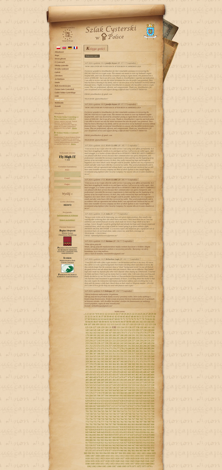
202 (106, 338)
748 (129, 416)
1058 (137, 463)
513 (125, 382)
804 (137, 424)
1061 (152, 463)
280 (129, 348)
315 (125, 353)
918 (91, 442)
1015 (132, 456)
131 (110, 327)
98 (127, 322)
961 (118, 448)
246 (137, 343)
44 (121, 316)
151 (118, 330)
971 (87, 450)
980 (121, 450)
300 (137, 351)
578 (98, 393)
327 (102, 356)
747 (125, 416)
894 (137, 437)
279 (125, 348)
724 (106, 414)
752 (145, 416)
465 (148, 374)
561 (102, 390)
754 (152, 416)
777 (102, 422)
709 (118, 411)
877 (141, 435)
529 (118, 385)
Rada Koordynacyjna (63, 86)
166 (106, 332)
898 (152, 437)
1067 (114, 466)
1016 (137, 456)
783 (125, 422)
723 (102, 414)
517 (141, 382)
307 (95, 353)
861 (148, 432)
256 (106, 346)
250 (152, 343)
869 (110, 435)
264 (137, 346)
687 (102, 408)
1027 (122, 458)
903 (102, 440)
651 (102, 403)
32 (88, 316)
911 (133, 440)
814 (106, 427)
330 (114, 356)
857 (133, 432)
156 (137, 330)
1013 (122, 456)
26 (144, 314)
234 (91, 343)
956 (98, 448)
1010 (107, 456)
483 (148, 377)
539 (87, 387)
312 (114, 353)
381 (102, 364)
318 (137, 353)
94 (116, 322)
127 (94, 327)
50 (137, 316)
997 (116, 453)
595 (95, 395)
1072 (139, 466)
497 (133, 380)
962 (121, 448)
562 (106, 390)
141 (149, 327)
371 (133, 361)
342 (91, 359)
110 (101, 324)
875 (133, 435)
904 (106, 440)
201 (102, 338)
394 (152, 364)
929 (133, 442)
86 (95, 322)
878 (145, 435)
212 (145, 338)
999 (124, 453)
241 (118, 343)
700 (152, 408)
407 (133, 367)
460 (129, 374)
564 (114, 390)
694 (129, 408)
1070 (129, 466)
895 (141, 437)
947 (133, 445)
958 (106, 448)
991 (93, 453)
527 (110, 385)
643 (141, 401)
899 (87, 440)
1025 (112, 458)
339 (148, 356)
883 (95, 437)
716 (145, 411)
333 (125, 356)
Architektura (59, 79)
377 (87, 364)
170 (121, 332)
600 (114, 395)
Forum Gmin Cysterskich (64, 89)
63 (102, 319)
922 (106, 442)
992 (97, 453)
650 (98, 403)
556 (152, 387)
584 (121, 393)
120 (138, 324)
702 (91, 411)
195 (148, 335)
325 (95, 356)
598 (106, 395)
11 (103, 314)
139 (141, 327)
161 (87, 332)
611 (87, 398)
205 (118, 338)
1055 (122, 463)
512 (121, 382)
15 (114, 314)
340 (152, 356)
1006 (87, 456)
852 (114, 432)
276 (114, 348)
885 (102, 437)
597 (102, 395)
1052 (107, 463)
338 (145, 356)
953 (87, 448)
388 (129, 364)
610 (152, 395)
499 (141, 380)
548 (121, 387)
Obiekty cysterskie (61, 65)
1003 (143, 453)
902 (98, 440)
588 (137, 393)
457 (118, 374)
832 (106, 429)
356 (145, 359)
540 (91, 387)
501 (148, 380)
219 (102, 340)
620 (121, 398)
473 (110, 377)
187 (118, 335)
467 (87, 377)
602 (121, 395)
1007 (92, 456)
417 (102, 369)
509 (110, 382)
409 (141, 367)
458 (121, 374)
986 (145, 450)
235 (95, 343)
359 (87, 361)
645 (148, 401)
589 (141, 393)
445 (141, 372)
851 (110, 432)
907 (118, 440)
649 (95, 403)
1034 (87, 461)
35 (97, 316)
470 (98, 377)
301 (141, 351)
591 (148, 393)
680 (145, 406)
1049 (92, 463)
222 (114, 340)
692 (121, 408)
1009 (102, 456)
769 (141, 419)
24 (139, 314)
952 (152, 445)
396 (91, 367)
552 (137, 387)
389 (133, 364)
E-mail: (67, 180)
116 (123, 324)
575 (87, 393)
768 (137, 419)
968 (145, 448)
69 (118, 319)
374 (145, 361)
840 (137, 429)
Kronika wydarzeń (62, 69)
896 (145, 437)
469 (95, 377)
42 (116, 316)
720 (91, 414)
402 (114, 367)
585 (125, 393)
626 (145, 398)
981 (125, 450)
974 (98, 450)
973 (95, 450)
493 (118, 380)
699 (148, 408)
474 (114, 377)
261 (125, 346)
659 (133, 403)
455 (110, 374)
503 (87, 382)
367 (118, 361)
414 (91, 369)
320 (145, 353)
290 (98, 351)
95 (119, 322)
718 (152, 411)
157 (141, 330)
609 (148, 395)
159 (148, 330)
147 (102, 330)
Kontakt (58, 106)
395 (87, 367)
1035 (92, 461)
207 (125, 338)
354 (137, 359)
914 (145, 440)
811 (94, 427)
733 (141, 414)
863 (87, 435)
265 (141, 346)
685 (95, 408)
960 (114, 448)
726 (114, 414)
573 (148, 390)
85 (92, 322)
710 (121, 411)
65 (108, 319)
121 (142, 324)
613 (95, 398)
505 (95, 382)
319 (141, 353)
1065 (104, 466)
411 (148, 367)
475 (118, 377)
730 (129, 414)
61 (97, 319)
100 (133, 322)
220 (106, 340)
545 (110, 387)
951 (148, 445)
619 (118, 398)
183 (102, 335)
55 (151, 316)
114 (116, 324)
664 (152, 403)
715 (141, 411)
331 (118, 356)
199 (95, 338)
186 (114, 335)
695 (133, 408)
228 (137, 340)
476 (121, 377)
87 (97, 322)
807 (148, 424)
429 (148, 369)
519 (148, 382)
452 (98, 374)
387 (125, 364)
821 (133, 427)
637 (118, 401)
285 (148, 348)
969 (148, 448)
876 (137, 435)
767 (133, 419)
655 (118, 403)
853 (118, 432)
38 (105, 316)
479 (133, 377)
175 (141, 332)
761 (110, 419)
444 (137, 372)
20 (128, 314)
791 (87, 424)
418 (106, 369)
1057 (132, 463)
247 (141, 343)
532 (129, 385)
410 (145, 367)
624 (137, 398)
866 (98, 435)
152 (121, 330)
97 (124, 322)
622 (129, 398)
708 (114, 411)
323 (87, 356)
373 (141, 361)
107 (89, 324)
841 (141, 429)
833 (110, 429)
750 (137, 416)
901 (95, 440)
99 (130, 322)
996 (112, 453)
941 (110, 445)
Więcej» (74, 128)
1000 (128, 453)
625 (141, 398)
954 (91, 448)
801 (125, 424)
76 (137, 319)
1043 (132, 461)
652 (106, 403)
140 (145, 327)
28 (149, 314)
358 (152, 359)
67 (113, 319)
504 (91, 382)
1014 (127, 456)
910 (129, 440)
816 (114, 427)
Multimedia (59, 103)
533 (133, 385)
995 (109, 453)
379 (95, 364)
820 (129, 427)
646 (152, 401)
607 (141, 395)
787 (141, 422)
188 (121, 335)
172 (129, 332)
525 (102, 385)
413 (87, 369)
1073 (144, 466)
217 (95, 340)
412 (152, 367)
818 (121, 427)
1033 (152, 458)
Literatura (59, 76)
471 (102, 377)
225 (125, 340)
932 (145, 442)
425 (133, 369)
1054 (117, 463)
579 (102, 393)
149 (110, 330)
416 (98, 369)
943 (118, 445)
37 (102, 316)
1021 (92, 458)
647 (87, 403)
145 (95, 330)
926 (121, 442)
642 (137, 401)
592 (152, 393)
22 (133, 314)
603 (125, 395)
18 (122, 314)
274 (106, 348)
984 (137, 450)
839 (133, 429)
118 (131, 324)
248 (145, 343)
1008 (97, 456)
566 (121, 390)
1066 (109, 466)
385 (118, 364)
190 (129, 335)
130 (106, 327)
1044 (137, 461)
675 (125, 406)
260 (121, 346)
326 (98, 356)
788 (145, 422)
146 (98, 330)
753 (148, 416)
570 (137, 390)
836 (121, 429)
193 (141, 335)
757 (95, 419)
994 (105, 453)
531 (125, 385)
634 (106, 401)
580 (106, 393)
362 (98, 361)
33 (91, 316)
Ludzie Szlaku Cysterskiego (65, 93)
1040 (117, 461)
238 (106, 343)
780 (114, 422)
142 (153, 327)
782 (121, 422)
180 (91, 335)
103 (145, 322)
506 (98, 382)
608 (145, 395)
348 (114, 359)
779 (110, 422)
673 (118, 406)
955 (95, 448)
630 (91, 401)
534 (137, 385)
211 (141, 338)
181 (95, 335)
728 (121, 414)
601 (118, 395)
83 (86, 322)
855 (125, 432)
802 (129, 424)
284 (145, 348)
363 (102, 361)
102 (141, 322)
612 (91, 398)
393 (148, 364)
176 (145, 332)
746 (121, 416)
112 (108, 324)
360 (91, 361)
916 (152, 440)
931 (141, 442)
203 (110, 338)
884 (98, 437)
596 (98, 395)
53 (146, 316)
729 (125, 414)
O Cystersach (60, 62)
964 (129, 448)
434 (98, 372)
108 (93, 324)
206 (121, 338)
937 (95, 445)
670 (106, 406)
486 (91, 380)
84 (89, 322)
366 (114, 361)
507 (102, 382)
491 (110, 380)
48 (132, 316)
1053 (112, 463)
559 (95, 390)
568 (129, 390)
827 (87, 429)
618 (114, 398)
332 (121, 356)
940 (106, 445)
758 (98, 419)
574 (152, 390)
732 (137, 414)
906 (114, 440)
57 (86, 319)
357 (148, 359)
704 (98, 411)
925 (118, 442)
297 (125, 351)
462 (137, 374)
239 (110, 343)
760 (106, 419)
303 (148, 351)
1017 (142, 456)
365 (110, 361)
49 (135, 316)
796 (106, 424)
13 (108, 314)
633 (102, 401)
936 (91, 445)
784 (129, 422)
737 (87, 416)
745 (118, 416)
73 (129, 319)
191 (133, 335)
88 (100, 322)
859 (141, 432)
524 (98, 385)
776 (98, 422)
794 (98, 424)
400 (106, 367)
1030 (137, 458)
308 (98, 353)
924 (114, 442)
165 (102, 332)
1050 (97, 463)
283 (141, 348)
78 (143, 319)
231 (148, 340)
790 (152, 422)
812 (98, 427)
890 (121, 437)
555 (148, 387)
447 (148, 372)
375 (148, 361)
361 (95, 361)
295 (118, 351)
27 (147, 314)
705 (102, 411)
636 (114, 401)
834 (114, 429)
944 (121, 445)
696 (137, 408)
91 (108, 322)
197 (87, 338)
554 (145, 387)
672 (114, 406)
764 (121, 419)
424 (129, 369)
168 (114, 332)
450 (91, 374)
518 (145, 382)
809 (87, 427)
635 (110, 401)
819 (125, 427)
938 (98, 445)
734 (145, 414)
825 (148, 427)
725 (110, 414)
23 (136, 314)
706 (106, 411)
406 (129, 367)
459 (125, 374)
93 (114, 322)
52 (143, 316)
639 (125, 401)
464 (145, 374)
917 (87, 442)
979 (118, 450)
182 (98, 335)
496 (129, 380)
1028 (127, 458)
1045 (142, 461)
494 (121, 380)
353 (133, 359)
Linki (57, 96)
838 (129, 429)
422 (121, 369)
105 (152, 322)
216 (91, 340)
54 (148, 316)
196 (152, 335)
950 (145, 445)
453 (102, 374)
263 (133, 346)
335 (133, 356)
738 (91, 416)
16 (117, 314)
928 (129, 442)
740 (98, 416)
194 (145, 335)
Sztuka (57, 82)
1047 (152, 461)
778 (106, 422)
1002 (138, 453)
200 (98, 338)
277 (118, 348)
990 (89, 453)
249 (148, 343)
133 (118, 327)
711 (125, 411)
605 (133, 395)
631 (95, 401)
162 (91, 332)
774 (91, 422)
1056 (127, 463)
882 (91, 437)
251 (87, 346)
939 (102, 445)
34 (94, 316)
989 (85, 453)
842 (145, 429)
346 (106, 359)
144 (91, 330)
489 (102, 380)
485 (87, 380)
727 (118, 414)
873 (125, 435)
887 (110, 437)
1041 (122, 461)
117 (127, 324)
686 (98, 408)
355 (141, 359)
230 (145, 340)
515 (133, 382)
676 (129, 406)
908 (121, 440)
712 (129, 411)
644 (145, 401)
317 (133, 353)
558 (91, 390)
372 (137, 361)
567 (125, 390)
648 (91, 403)
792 (91, 424)
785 (133, 422)
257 (110, 346)
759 (102, 419)
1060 (147, 463)
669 (102, 406)
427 (141, 369)
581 (110, 393)
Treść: (67, 173)
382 (106, 364)
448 (152, 372)
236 (98, 343)
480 (137, 377)
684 (91, 408)
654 (114, 403)
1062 (89, 466)
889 (118, 437)
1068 (119, 466)
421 (118, 369)
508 (106, 382)
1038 (107, 461)
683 (87, 408)
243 (125, 343)
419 (110, 369)
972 (91, 450)
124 (154, 324)
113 (112, 324)
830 (98, 429)
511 (117, 382)
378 (91, 364)
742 (106, 416)
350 (121, 359)
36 (99, 316)
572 (145, 390)
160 (152, 330)
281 (133, 348)
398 (98, 367)
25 (141, 314)
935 (87, 445)
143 (87, 330)
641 (133, 401)
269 (87, 348)
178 (152, 332)
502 (152, 380)
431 (87, 372)
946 (129, 445)
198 (91, 338)
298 (129, 351)
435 (102, 372)
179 (87, 335)
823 (141, 427)
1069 (124, 466)
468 (91, 377)
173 (133, 332)
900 (91, 440)
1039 (112, 461)
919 (95, 442)
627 (148, 398)
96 (122, 322)
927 (125, 442)
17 (119, 314)
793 (95, 424)
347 (110, 359)
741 (102, 416)
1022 (97, 458)
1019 (152, 456)
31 (86, 316)
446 (145, 372)
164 (98, 332)
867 (102, 435)
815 (110, 427)
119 (134, 324)
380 (98, 364)
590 (145, 393)
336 (137, 356)
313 (118, 353)
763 (118, 419)
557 (87, 390)
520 (152, 382)
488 (98, 380)
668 (98, 406)
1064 (99, 466)
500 (145, 380)
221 (110, 340)
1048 (87, 463)
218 (98, 340)
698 (145, 408)
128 (98, 327)
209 (133, 338)
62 (99, 319)
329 (110, 356)
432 (91, 372)
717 (148, 411)
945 (125, 445)
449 (87, 374)
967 (141, 448)
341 (87, 359)
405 (125, 367)
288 (91, 351)
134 (122, 327)
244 (129, 343)
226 (129, 340)
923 (110, 442)
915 (148, 440)
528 (114, 385)
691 (118, 408)
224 (121, 340)
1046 (147, 461)
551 (133, 387)
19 (125, 314)
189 (125, 335)
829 (95, 429)
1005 (153, 453)
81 (151, 319)
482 (145, 377)
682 (152, 406)
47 (129, 316)
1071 (134, 466)
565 (118, 390)
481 (141, 377)
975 (102, 450)
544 (106, 387)
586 (129, 393)
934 (152, 442)
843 (148, 429)
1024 (107, 458)
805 (141, 424)
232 (152, 340)
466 (152, 374)
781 (118, 422)
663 (148, 403)
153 (125, 330)
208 (129, 338)
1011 (112, 456)
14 (111, 314)
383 (110, 364)
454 (106, 374)
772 (152, 419)
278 (121, 348)
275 (110, 348)
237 (102, 343)
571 (141, 390)
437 (110, 372)
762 (114, 419)
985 (141, 450)
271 (95, 348)
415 (95, 369)
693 (125, 408)
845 (87, 432)
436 (106, 372)
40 (110, 316)
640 (129, 401)
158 (145, 330)
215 (87, 340)
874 (129, 435)
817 (118, 427)
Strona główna (60, 59)
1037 (102, 461)
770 (145, 419)
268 (152, 346)
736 (152, 414)
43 (118, 316)
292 (106, 351)
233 (87, 343)
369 (125, 361)
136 (130, 327)
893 (133, 437)
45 (124, 316)
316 (129, 353)
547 (118, 387)
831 (102, 429)
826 (152, 427)
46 (126, 316)
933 (148, 442)
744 (114, 416)
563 (110, 390)
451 (95, 374)
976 (106, 450)
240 (114, 343)
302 (145, 351)
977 (110, 450)
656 (121, 403)
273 (102, 348)
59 (91, 319)
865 (95, 435)
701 (87, 411)
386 (121, 364)
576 (91, 393)
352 (129, 359)
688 (106, 408)
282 (137, 348)
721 (95, 414)
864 (91, 435)
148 (106, 330)
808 (152, 424)
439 (118, 372)
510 (114, 382)
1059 (142, 463)
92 (111, 322)
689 (110, 408)
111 (104, 324)
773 (87, 422)
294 (114, 351)
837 (125, 429)
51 (140, 316)
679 (141, 406)
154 (129, 330)
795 (102, 424)
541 (95, 387)
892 (129, 437)
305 (87, 353)
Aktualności (59, 52)
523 (95, 385)
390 (137, 364)
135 (126, 327)
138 (137, 327)
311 (110, 353)
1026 (117, 458)
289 (95, 351)
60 (94, 319)
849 (102, 432)
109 (97, 324)
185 (110, 335)
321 (148, 353)
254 (98, 346)
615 (102, 398)
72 (126, 319)
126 (90, 327)
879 (148, 435)
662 (145, 403)
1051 (102, 463)
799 (118, 424)
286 (152, 348)
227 (133, 340)
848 (98, 432)
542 (98, 387)
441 (125, 372)
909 (125, 440)
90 (106, 322)
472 (106, 377)
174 (137, 332)
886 (106, 437)
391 (141, 364)
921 (102, 442)
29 (152, 314)
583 (118, 393)
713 (133, 411)
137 (133, 327)
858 (137, 432)
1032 (147, 458)
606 (137, 395)
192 (137, 335)
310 (106, 353)
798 (114, 424)
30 (155, 314)
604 (129, 395)
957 (102, 448)
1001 (133, 453)
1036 (97, 461)
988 (152, 450)
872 (121, 435)
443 (133, 372)
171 (125, 332)
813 (102, 427)
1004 (148, 453)
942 (114, 445)
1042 (127, 461)
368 (121, 361)
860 (145, 432)
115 (119, 324)
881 (87, 437)
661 (141, 403)
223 (118, 340)
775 (95, 422)
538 (152, 385)
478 (129, 377)
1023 (102, 458)
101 (137, 322)
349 (118, 359)
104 (148, 322)
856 (129, 432)
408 (137, 367)
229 (141, 340)
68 (116, 319)
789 (148, 422)
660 (137, 403)
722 (98, 414)
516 (137, 382)
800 (121, 424)
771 (148, 419)
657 (125, 403)
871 (118, 435)
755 (87, 419)
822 (137, 427)
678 (137, 406)
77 (140, 319)
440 (121, 372)
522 (91, 385)
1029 (132, 458)
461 (133, 374)
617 (110, 398)
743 (110, 416)
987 (148, 450)
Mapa (57, 55)
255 (102, 346)
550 (129, 387)
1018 (147, 456)
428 (145, 369)
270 (91, 348)
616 (106, 398)
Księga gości (59, 99)
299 (133, 351)
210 (137, 338)
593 (87, 395)
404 (121, 367)
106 (85, 324)
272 (98, 348)
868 (106, 435)
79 (146, 319)
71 (124, 319)
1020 (87, 458)
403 (118, 367)
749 (133, 416)
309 (102, 353)
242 (121, 343)
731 (133, 414)
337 (141, 356)
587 (133, 393)
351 (125, 359)
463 (141, 374)
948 (137, 445)
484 (152, 377)
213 (148, 338)
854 (121, 432)
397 (95, 367)
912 (137, 440)
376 (152, 361)
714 (137, 411)
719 (87, 414)
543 (102, 387)
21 (130, 314)
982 (129, 450)
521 (87, 385)
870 (114, 435)
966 (137, 448)
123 (150, 324)
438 (114, 372)
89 (103, 322)
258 (114, 346)
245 (133, 343)
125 (86, 327)
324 (91, 356)
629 (87, 401)
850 (106, 432)
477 (125, 377)
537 (148, 385)
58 (88, 319)
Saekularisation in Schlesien (67, 215)
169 (118, 332)
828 (91, 429)
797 (110, 424)
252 (91, 346)
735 (148, 414)
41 (113, 316)
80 (148, 319)
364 (106, 361)
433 (95, 372)
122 (146, 324)
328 (106, 356)
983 (133, 450)
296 (121, 351)
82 (154, 319)
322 (152, 353)
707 (110, 411)
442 (129, 372)
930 (137, 442)
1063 (94, 466)
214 (152, 338)
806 (145, 424)
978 (114, 450)
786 (137, 422)
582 (114, 393)
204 (114, 338)
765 (125, 419)
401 (110, 367)
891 (125, 437)
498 (137, 380)
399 (102, 367)
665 (87, 406)
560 (98, 390)
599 (110, 395)
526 (106, 385)
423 (125, 369)
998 (120, 453)
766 (129, 419)
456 (114, 374)
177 (148, 332)
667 (95, 406)
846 (91, 432)
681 (148, 406)
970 (152, 448)
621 (125, 398)
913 (141, 440)
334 (129, 356)
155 (133, 330)
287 (87, 351)
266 (145, 346)
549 (125, 387)
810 (91, 427)
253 (95, 346)
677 (133, 406)
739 (95, 416)
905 (110, 440)
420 (114, 369)
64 (105, 319)
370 (129, 361)
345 (102, 359)
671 (110, 406)
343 (95, 359)
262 (129, 346)
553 (141, 387)
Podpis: (67, 186)
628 (152, 398)
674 (121, 406)
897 (148, 437)
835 (118, 429)
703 (95, 411)
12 (106, 314)
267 (148, 346)
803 (133, 424)
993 (101, 453)
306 (91, 353)
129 (102, 327)
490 (106, 380)
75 (135, 319)
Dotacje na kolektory (67, 220)
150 (114, 330)
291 (102, 351)
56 (154, 316)
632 (98, 401)
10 (100, 314)
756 (91, 419)
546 (114, 387)
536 (145, 385)
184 (106, 335)
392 (145, 364)
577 (95, 393)
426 (137, 369)
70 (121, 319)
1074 (149, 466)
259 (118, 346)
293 (110, 351)
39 (108, 316)
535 (141, 385)
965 (133, 448)
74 (132, 319)
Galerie (57, 72)
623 (133, 398)
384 (114, 364)
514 (129, 382)
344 (98, 359)
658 (129, 403)
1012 (117, 456)
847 (95, 432)
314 (121, 353)
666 (91, 406)
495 (125, 380)
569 (133, 390)
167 (110, 332)
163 (95, 332)
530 (121, 385)
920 (98, 442)
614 (98, 398)
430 (152, 369)
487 (95, 380)
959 (110, 448)
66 (110, 319)
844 (152, 429)
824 (145, 427)
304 (152, 351)
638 (121, 401)
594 (91, 395)
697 (141, 408)
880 (152, 435)
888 (114, 437)
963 (125, 448)
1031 (142, 458)
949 (141, 445)
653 (110, 403)
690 (114, 408)
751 (141, 416)
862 (152, 432)
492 (114, 380)
